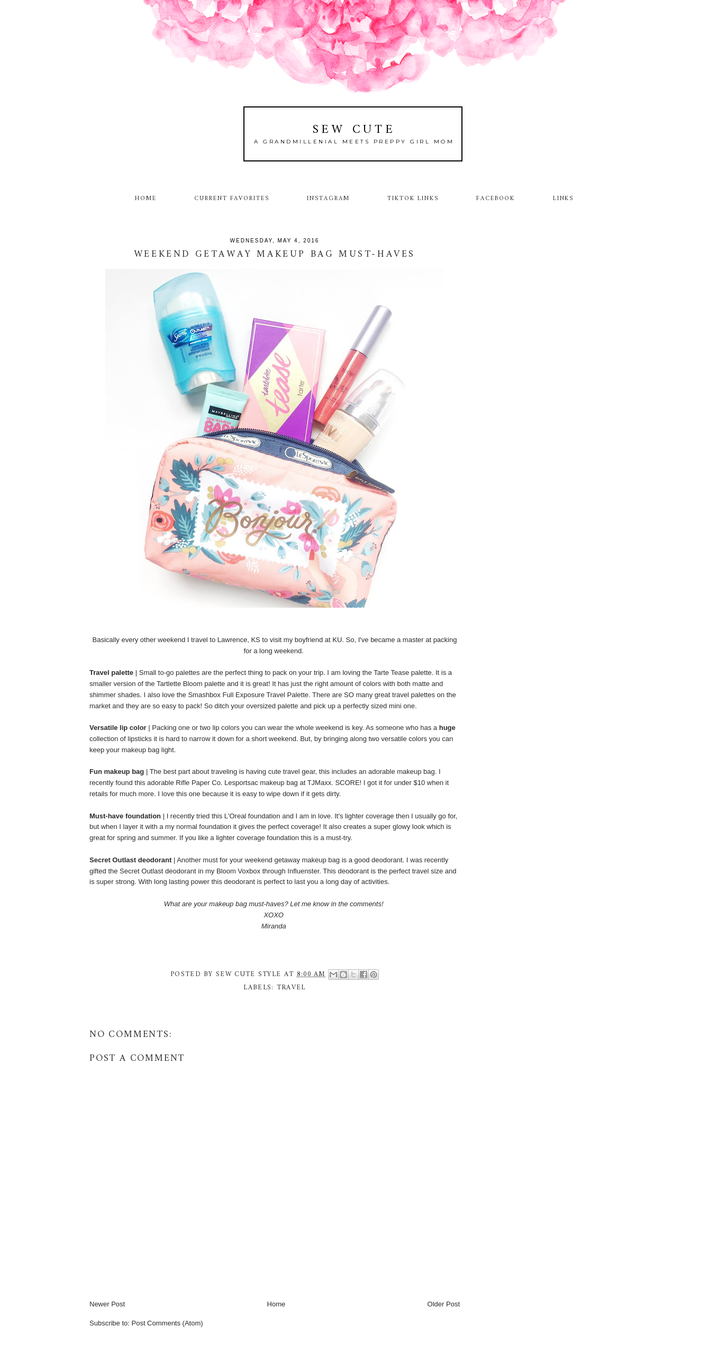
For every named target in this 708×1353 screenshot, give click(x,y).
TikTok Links (412, 198)
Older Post (444, 1304)
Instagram (328, 198)
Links (563, 198)
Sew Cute (354, 130)
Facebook (495, 198)
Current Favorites (231, 198)
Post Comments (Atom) (167, 1323)
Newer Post (107, 1304)
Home (146, 198)
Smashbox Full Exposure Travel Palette (248, 695)
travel (291, 987)
